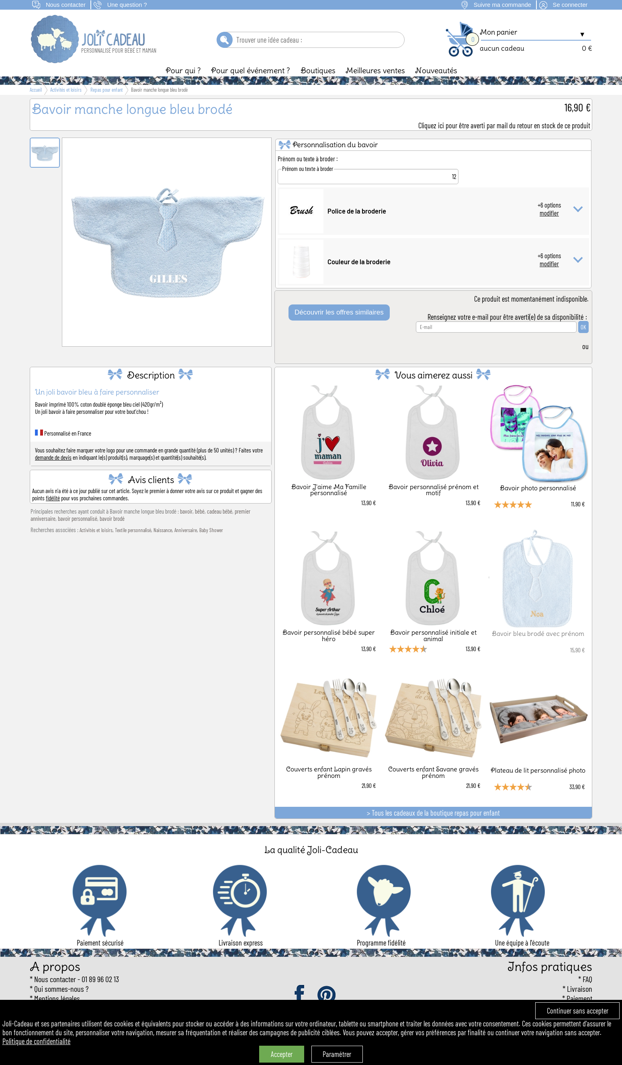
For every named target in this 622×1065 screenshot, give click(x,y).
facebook (300, 995)
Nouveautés (436, 70)
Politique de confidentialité (36, 1041)
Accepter (282, 1054)
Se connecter (570, 5)
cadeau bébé (219, 511)
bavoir (186, 511)
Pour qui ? (183, 70)
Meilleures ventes (375, 70)
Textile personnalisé (133, 530)
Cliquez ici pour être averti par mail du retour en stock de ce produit (504, 125)
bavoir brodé (112, 518)
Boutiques (318, 70)
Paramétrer (337, 1054)
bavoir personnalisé (77, 518)
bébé (200, 511)
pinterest (327, 995)
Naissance (162, 530)
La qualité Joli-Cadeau (311, 849)
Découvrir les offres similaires (339, 312)
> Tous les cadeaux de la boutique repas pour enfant (433, 812)
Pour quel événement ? (250, 70)
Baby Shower (211, 530)
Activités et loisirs (96, 530)
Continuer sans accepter (577, 1010)
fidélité (53, 498)
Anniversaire (185, 530)
